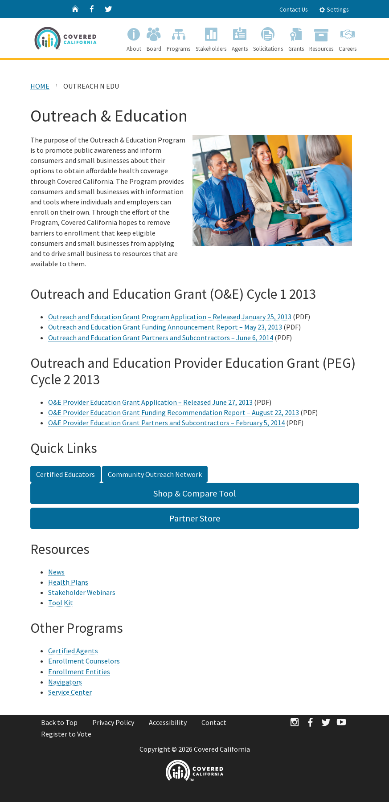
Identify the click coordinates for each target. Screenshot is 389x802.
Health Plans (68, 582)
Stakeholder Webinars (81, 592)
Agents (239, 38)
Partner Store (194, 518)
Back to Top (59, 722)
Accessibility (168, 722)
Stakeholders (211, 38)
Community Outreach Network (155, 474)
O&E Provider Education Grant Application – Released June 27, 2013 (150, 402)
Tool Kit (60, 602)
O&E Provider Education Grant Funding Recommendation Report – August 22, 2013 (173, 412)
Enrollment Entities (79, 671)
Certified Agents (73, 650)
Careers (347, 38)
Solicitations (268, 38)
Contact (213, 722)
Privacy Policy (113, 722)
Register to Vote (66, 733)
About (134, 38)
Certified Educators (65, 474)
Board (154, 38)
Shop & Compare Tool (194, 493)
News (56, 571)
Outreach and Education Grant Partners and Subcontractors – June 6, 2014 (160, 337)
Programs (178, 38)
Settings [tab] (334, 9)
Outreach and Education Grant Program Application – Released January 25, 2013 (169, 316)
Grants (296, 38)
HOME (39, 85)
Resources (321, 38)
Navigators (65, 681)
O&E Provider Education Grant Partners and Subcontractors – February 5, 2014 (166, 422)
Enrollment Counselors (84, 660)
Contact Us (293, 9)
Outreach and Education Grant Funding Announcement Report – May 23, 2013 (165, 326)
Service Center (70, 692)
